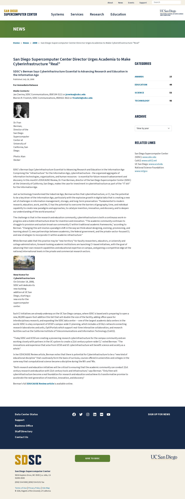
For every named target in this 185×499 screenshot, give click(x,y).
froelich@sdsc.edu (82, 98)
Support (19, 420)
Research (97, 14)
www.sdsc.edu (149, 157)
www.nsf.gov (141, 171)
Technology (153, 100)
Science (153, 92)
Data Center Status (26, 414)
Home (16, 43)
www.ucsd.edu (156, 164)
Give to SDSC (92, 458)
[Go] (183, 2)
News (26, 43)
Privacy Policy (34, 488)
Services (77, 14)
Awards (153, 76)
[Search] (166, 2)
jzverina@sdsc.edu (75, 94)
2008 (34, 43)
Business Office (24, 426)
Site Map (46, 488)
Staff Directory (23, 431)
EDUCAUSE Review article (40, 383)
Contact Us (21, 437)
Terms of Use (21, 488)
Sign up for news (159, 414)
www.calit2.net (149, 160)
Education (118, 14)
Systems (57, 14)
